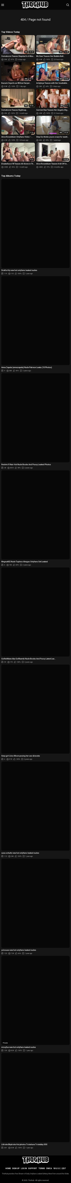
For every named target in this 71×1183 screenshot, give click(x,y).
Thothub (31, 1180)
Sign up (16, 1168)
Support (32, 1168)
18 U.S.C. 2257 (59, 1168)
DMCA (49, 1168)
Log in (24, 1168)
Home (8, 1168)
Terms (41, 1168)
